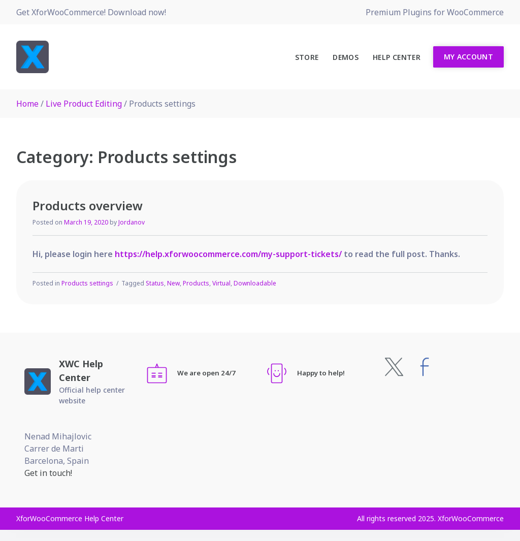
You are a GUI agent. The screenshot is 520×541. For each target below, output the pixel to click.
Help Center (396, 57)
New (173, 283)
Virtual (221, 283)
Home (27, 103)
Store (307, 57)
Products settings (87, 283)
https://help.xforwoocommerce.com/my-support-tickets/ (228, 254)
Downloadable (255, 283)
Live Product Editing (84, 103)
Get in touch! (48, 473)
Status (155, 283)
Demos (346, 57)
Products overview (87, 205)
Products (196, 283)
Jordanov (131, 222)
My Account (469, 56)
